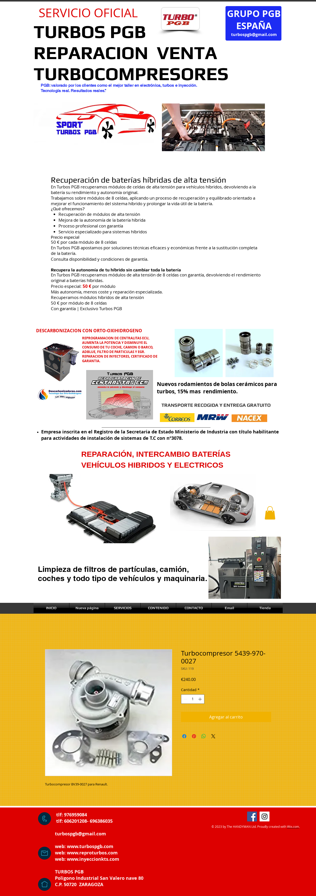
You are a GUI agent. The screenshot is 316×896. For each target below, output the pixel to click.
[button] (270, 513)
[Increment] (200, 699)
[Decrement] (185, 699)
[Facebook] (252, 816)
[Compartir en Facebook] (184, 736)
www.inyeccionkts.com (93, 859)
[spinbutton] (192, 699)
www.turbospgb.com (90, 846)
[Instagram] (264, 816)
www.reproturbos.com (92, 853)
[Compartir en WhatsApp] (204, 736)
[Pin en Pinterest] (194, 736)
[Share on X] (213, 736)
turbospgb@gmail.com (254, 34)
